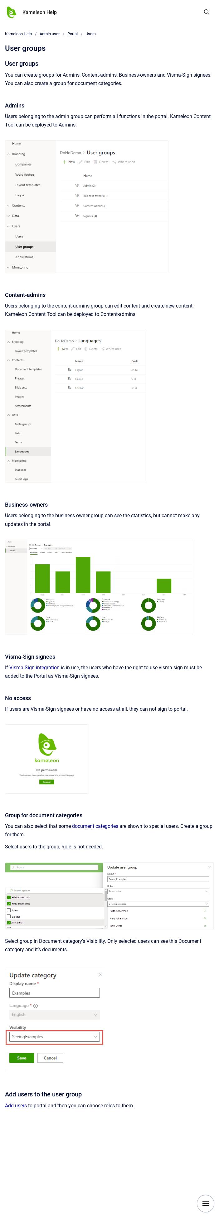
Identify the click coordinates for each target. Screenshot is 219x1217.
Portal (72, 33)
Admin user (50, 33)
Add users (16, 1106)
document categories (95, 826)
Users (90, 33)
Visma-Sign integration (34, 668)
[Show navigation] (205, 1203)
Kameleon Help (39, 12)
